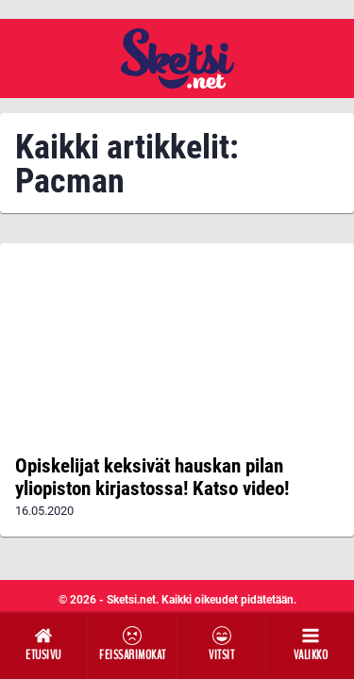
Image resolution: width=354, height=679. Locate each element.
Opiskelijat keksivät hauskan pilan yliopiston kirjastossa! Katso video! (152, 477)
